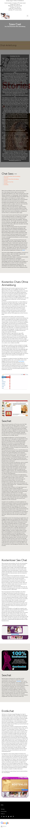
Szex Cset (15, 24)
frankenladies (21, 361)
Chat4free (18, 681)
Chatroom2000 (5, 95)
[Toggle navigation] (27, 16)
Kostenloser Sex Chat (8, 181)
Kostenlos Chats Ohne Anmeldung (11, 179)
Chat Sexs (6, 177)
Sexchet (6, 180)
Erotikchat (6, 184)
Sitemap (2, 809)
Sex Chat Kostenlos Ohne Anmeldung (15, 42)
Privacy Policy (4, 811)
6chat (23, 250)
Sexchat (5, 183)
